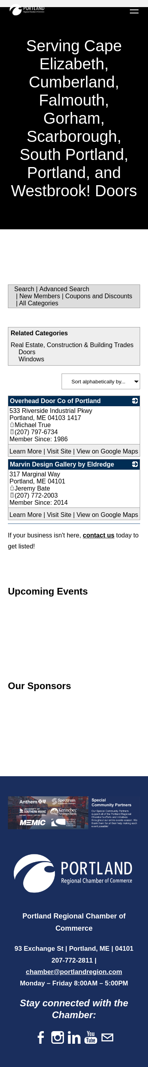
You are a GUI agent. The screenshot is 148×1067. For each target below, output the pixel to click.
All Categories (38, 303)
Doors (27, 352)
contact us (98, 535)
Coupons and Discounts (98, 296)
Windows (31, 359)
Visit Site (59, 451)
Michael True (30, 425)
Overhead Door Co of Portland (55, 401)
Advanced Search (64, 289)
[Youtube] (90, 1038)
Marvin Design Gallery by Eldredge (62, 464)
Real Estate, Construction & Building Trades (72, 345)
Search (24, 289)
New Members (39, 296)
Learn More (25, 451)
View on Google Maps (107, 451)
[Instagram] (57, 1038)
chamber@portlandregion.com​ (74, 972)
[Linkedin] (74, 1038)
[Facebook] (41, 1038)
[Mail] (107, 1038)
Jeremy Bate (29, 488)
